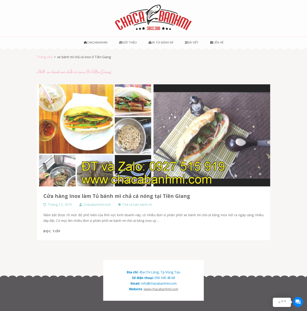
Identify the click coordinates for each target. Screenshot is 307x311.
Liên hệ (216, 42)
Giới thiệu (128, 42)
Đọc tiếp (52, 231)
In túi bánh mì (160, 42)
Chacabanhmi (96, 42)
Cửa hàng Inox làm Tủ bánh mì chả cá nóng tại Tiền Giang (116, 195)
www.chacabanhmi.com (161, 289)
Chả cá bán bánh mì (137, 204)
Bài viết (192, 42)
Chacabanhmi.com (97, 204)
